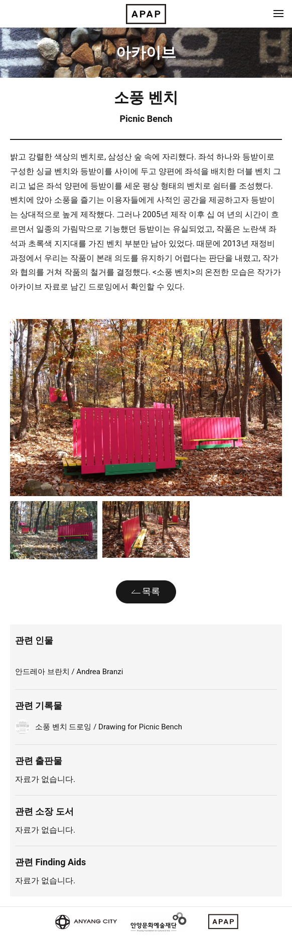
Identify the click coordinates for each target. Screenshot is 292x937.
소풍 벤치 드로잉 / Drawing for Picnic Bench (108, 726)
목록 (151, 591)
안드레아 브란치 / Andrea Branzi (69, 671)
